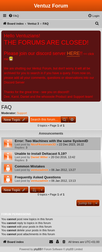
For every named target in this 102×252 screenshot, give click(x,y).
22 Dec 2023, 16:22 (71, 144)
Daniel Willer (39, 157)
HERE (73, 53)
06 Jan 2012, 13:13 (63, 180)
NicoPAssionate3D (43, 144)
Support (22, 113)
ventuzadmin (39, 169)
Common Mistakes (30, 166)
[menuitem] (14, 16)
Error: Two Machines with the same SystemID (51, 141)
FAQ (6, 107)
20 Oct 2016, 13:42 (63, 157)
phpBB (38, 249)
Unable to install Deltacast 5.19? (41, 154)
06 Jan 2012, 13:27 (63, 169)
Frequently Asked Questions (38, 177)
